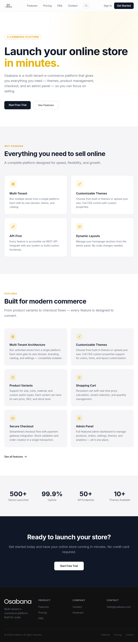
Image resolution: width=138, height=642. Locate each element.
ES (86, 5)
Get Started (124, 5)
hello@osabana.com (119, 606)
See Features (46, 105)
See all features (15, 456)
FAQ (59, 5)
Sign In (108, 5)
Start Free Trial (17, 105)
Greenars (78, 612)
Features (32, 5)
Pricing (47, 5)
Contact (72, 5)
